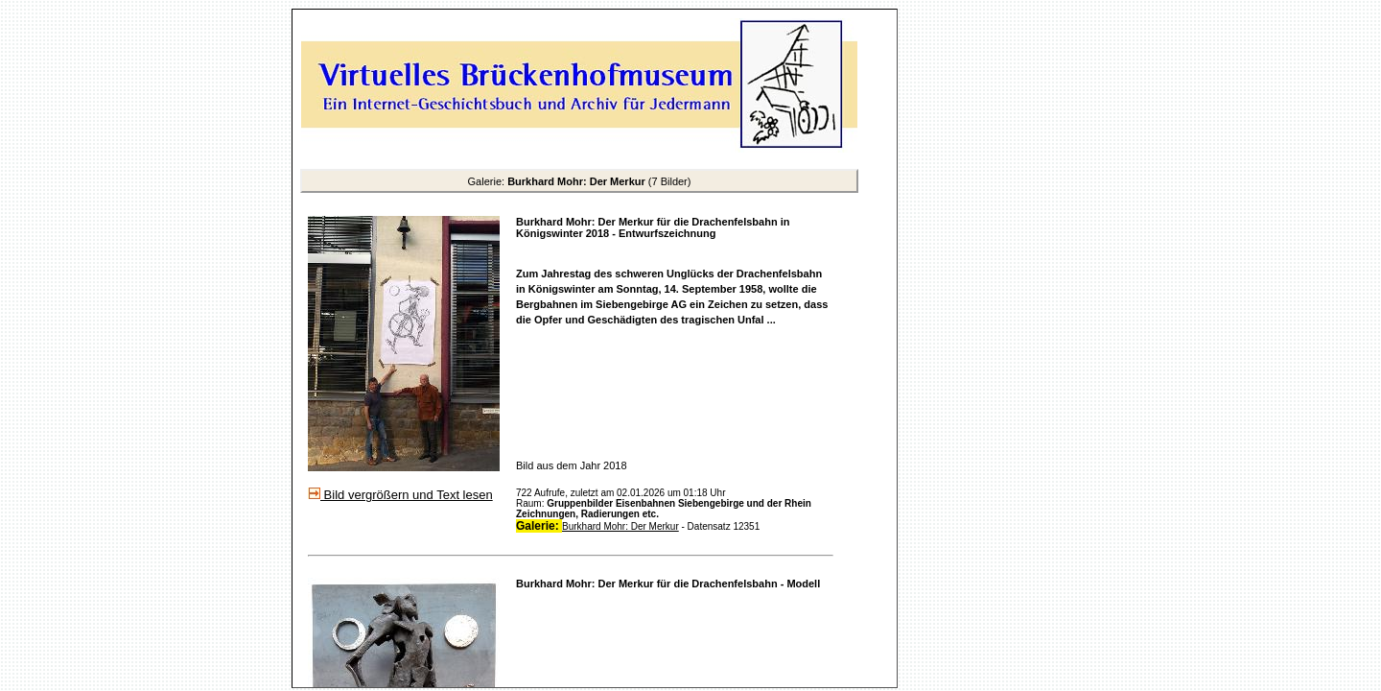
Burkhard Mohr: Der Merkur (620, 526)
